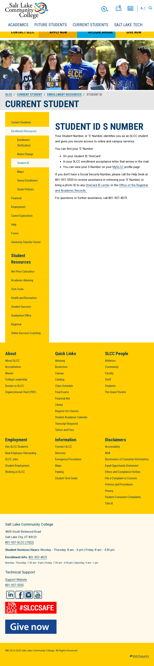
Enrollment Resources (64, 94)
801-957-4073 (38, 557)
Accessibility (112, 446)
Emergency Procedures (68, 459)
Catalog (59, 379)
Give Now (133, 32)
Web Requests (141, 656)
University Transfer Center (26, 242)
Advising (60, 360)
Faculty (109, 373)
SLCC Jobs (11, 459)
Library (59, 404)
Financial (16, 198)
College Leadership (16, 379)
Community (111, 367)
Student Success (21, 307)
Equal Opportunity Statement (121, 465)
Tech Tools (17, 289)
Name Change (25, 154)
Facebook (19, 595)
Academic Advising (22, 280)
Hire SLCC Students (16, 446)
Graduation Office (21, 315)
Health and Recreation (24, 298)
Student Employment (17, 465)
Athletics (110, 360)
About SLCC (12, 360)
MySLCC (118, 167)
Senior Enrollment (27, 180)
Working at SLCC (15, 472)
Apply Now (58, 32)
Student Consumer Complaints (123, 497)
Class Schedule (64, 386)
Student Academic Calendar (71, 417)
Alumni (9, 373)
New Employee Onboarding (20, 453)
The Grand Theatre (115, 392)
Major (20, 172)
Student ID (23, 163)
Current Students (90, 24)
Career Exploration (22, 216)
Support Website (16, 579)
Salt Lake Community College (26, 11)
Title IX (109, 503)
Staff (108, 379)
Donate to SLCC (14, 386)
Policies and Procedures (119, 484)
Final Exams (62, 392)
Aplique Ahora (100, 32)
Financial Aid (62, 398)
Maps (58, 465)
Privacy (109, 491)
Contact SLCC (22, 32)
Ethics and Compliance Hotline (122, 472)
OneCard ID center (98, 185)
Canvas (59, 373)
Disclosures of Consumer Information (127, 459)
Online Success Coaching (26, 333)
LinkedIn (10, 595)
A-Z (143, 8)
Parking (59, 472)
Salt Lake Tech (128, 24)
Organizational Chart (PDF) (20, 392)
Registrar (16, 324)
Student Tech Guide (66, 478)
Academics (18, 24)
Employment (18, 207)
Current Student (29, 94)
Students (110, 386)
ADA (107, 453)
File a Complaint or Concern (121, 478)
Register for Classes (67, 411)
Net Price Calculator (22, 271)
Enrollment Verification (24, 142)
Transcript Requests (66, 423)
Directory (60, 453)
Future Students (50, 24)
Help (13, 224)
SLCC (8, 94)
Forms (15, 233)
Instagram (29, 595)
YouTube (38, 595)
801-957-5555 (14, 585)
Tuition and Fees (64, 430)
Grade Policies (25, 189)
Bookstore (61, 367)
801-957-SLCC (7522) (19, 542)
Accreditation (13, 367)
